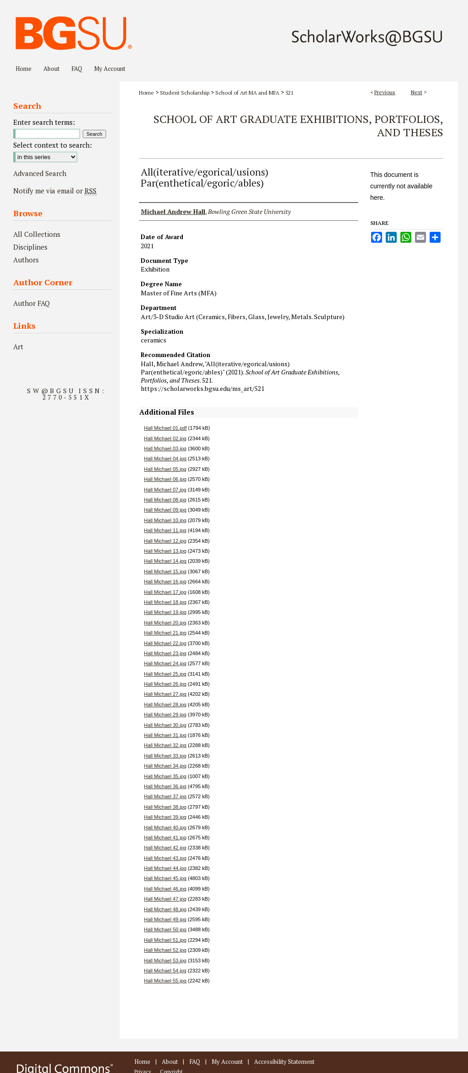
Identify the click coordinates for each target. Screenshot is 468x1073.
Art (18, 346)
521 (289, 92)
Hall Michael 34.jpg (165, 766)
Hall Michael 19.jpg (165, 612)
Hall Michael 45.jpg (165, 878)
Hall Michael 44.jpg (165, 868)
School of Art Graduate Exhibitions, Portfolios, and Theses (298, 125)
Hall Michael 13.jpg (165, 551)
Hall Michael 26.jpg (165, 684)
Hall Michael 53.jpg (165, 960)
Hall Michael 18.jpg (165, 602)
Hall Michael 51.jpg (165, 940)
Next (416, 92)
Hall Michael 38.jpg (165, 807)
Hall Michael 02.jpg (165, 438)
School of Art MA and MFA (247, 92)
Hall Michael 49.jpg (165, 919)
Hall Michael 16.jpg (165, 581)
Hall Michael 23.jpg (165, 653)
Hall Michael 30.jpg (165, 725)
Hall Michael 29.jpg (165, 714)
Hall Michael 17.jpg (165, 592)
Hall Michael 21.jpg (165, 632)
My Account (227, 1061)
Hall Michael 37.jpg (165, 796)
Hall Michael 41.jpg (165, 837)
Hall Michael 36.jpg (165, 786)
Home (146, 92)
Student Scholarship (184, 92)
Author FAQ (31, 303)
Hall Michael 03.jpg (165, 448)
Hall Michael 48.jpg (165, 909)
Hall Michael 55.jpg (165, 980)
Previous (384, 92)
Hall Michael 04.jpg (165, 458)
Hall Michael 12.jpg (165, 541)
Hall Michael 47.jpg (165, 899)
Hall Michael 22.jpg (165, 643)
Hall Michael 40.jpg (165, 827)
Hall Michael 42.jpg (165, 847)
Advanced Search (39, 173)
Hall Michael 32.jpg (165, 745)
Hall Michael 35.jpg (165, 776)
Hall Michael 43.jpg (165, 858)
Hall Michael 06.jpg (165, 479)
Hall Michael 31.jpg (165, 735)
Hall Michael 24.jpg (165, 663)
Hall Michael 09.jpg (165, 509)
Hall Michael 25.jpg (165, 674)
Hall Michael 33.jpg (165, 755)
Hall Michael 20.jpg (165, 622)
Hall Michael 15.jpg (165, 571)
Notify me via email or (54, 190)
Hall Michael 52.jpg (165, 950)
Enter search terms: (44, 122)
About (170, 1061)
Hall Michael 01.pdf (165, 428)
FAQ (194, 1061)
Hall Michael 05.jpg (165, 469)
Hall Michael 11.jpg (165, 530)
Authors (26, 259)
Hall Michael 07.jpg (165, 489)
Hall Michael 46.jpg (165, 888)
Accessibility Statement (284, 1061)
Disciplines (30, 246)
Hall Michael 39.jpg (165, 817)
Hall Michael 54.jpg (165, 970)
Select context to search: (52, 144)
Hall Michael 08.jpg (165, 499)
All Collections (36, 234)
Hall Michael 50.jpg (165, 929)
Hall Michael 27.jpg (165, 694)
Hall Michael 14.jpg (165, 561)
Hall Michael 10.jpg (165, 520)
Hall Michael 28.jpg (165, 704)
